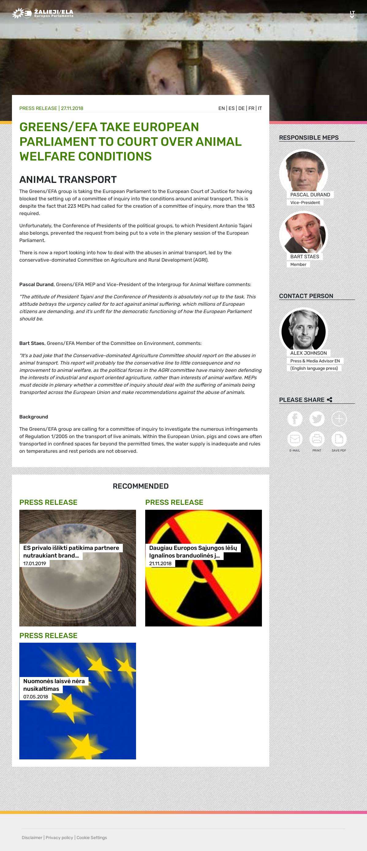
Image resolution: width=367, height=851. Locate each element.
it (260, 108)
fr (251, 108)
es (232, 108)
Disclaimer (32, 837)
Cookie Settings (92, 837)
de (241, 108)
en (221, 108)
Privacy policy (59, 837)
